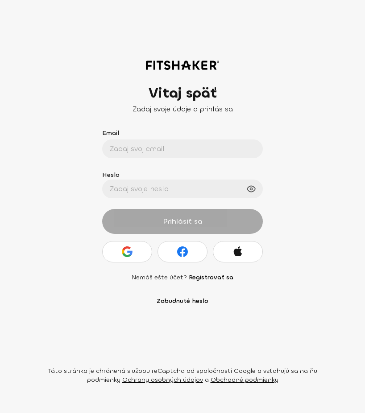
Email (110, 133)
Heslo (111, 175)
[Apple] (238, 251)
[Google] (127, 251)
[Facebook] (182, 251)
